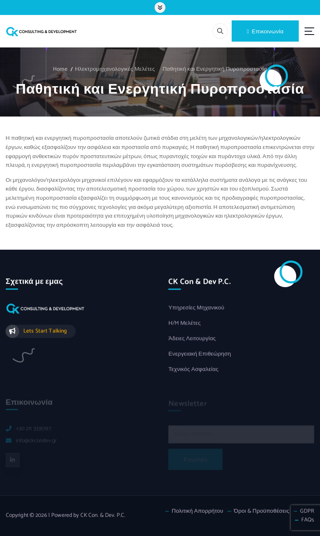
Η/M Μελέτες (184, 324)
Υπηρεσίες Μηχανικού (196, 308)
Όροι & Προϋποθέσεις (261, 511)
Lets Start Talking (45, 331)
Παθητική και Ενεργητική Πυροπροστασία (214, 69)
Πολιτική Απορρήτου (197, 511)
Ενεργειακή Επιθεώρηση (199, 354)
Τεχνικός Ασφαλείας (193, 369)
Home (60, 69)
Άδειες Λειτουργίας (192, 339)
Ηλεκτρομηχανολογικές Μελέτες (115, 69)
